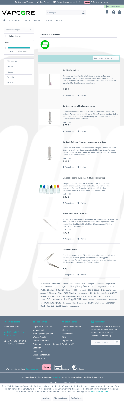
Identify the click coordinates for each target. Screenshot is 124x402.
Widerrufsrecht (39, 337)
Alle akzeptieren (60, 398)
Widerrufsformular (41, 340)
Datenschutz (67, 333)
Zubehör (10, 77)
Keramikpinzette (70, 249)
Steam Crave (68, 283)
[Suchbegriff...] (66, 12)
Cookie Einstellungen (71, 326)
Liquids (10, 66)
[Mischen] (37, 20)
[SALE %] (59, 20)
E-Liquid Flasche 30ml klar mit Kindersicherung (84, 177)
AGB (64, 337)
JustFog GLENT (73, 299)
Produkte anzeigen (19, 29)
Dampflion (100, 283)
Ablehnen (46, 398)
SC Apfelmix (45, 283)
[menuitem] (66, 12)
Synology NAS (68, 344)
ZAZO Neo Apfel (88, 283)
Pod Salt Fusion (47, 290)
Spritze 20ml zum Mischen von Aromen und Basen (85, 142)
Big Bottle (110, 283)
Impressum (67, 340)
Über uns (66, 330)
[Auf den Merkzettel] (82, 95)
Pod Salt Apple (53, 302)
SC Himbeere (55, 299)
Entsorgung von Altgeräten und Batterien (47, 346)
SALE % (10, 82)
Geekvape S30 (71, 290)
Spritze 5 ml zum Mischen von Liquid (79, 106)
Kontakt (11, 335)
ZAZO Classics (70, 293)
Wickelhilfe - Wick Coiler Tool (75, 213)
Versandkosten (56, 377)
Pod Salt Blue (74, 306)
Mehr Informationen (99, 391)
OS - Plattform (39, 358)
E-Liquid (78, 284)
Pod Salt (51, 306)
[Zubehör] (48, 20)
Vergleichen (68, 95)
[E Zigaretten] (14, 20)
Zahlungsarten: (32, 369)
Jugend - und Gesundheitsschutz (41, 353)
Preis (7, 43)
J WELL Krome (89, 299)
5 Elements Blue (54, 293)
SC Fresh (43, 296)
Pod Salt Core (54, 296)
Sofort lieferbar (15, 36)
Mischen (10, 72)
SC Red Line (111, 287)
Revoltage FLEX (69, 303)
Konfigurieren (76, 398)
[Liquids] (27, 20)
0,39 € (16, 51)
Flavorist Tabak (102, 299)
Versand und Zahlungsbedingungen (43, 332)
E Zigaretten (12, 61)
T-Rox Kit (60, 290)
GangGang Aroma (80, 286)
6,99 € (25, 51)
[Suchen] (83, 12)
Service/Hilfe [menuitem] (113, 6)
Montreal (57, 287)
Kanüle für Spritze (71, 70)
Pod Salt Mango (69, 296)
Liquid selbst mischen (42, 326)
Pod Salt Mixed (46, 287)
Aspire (94, 287)
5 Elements (57, 283)
